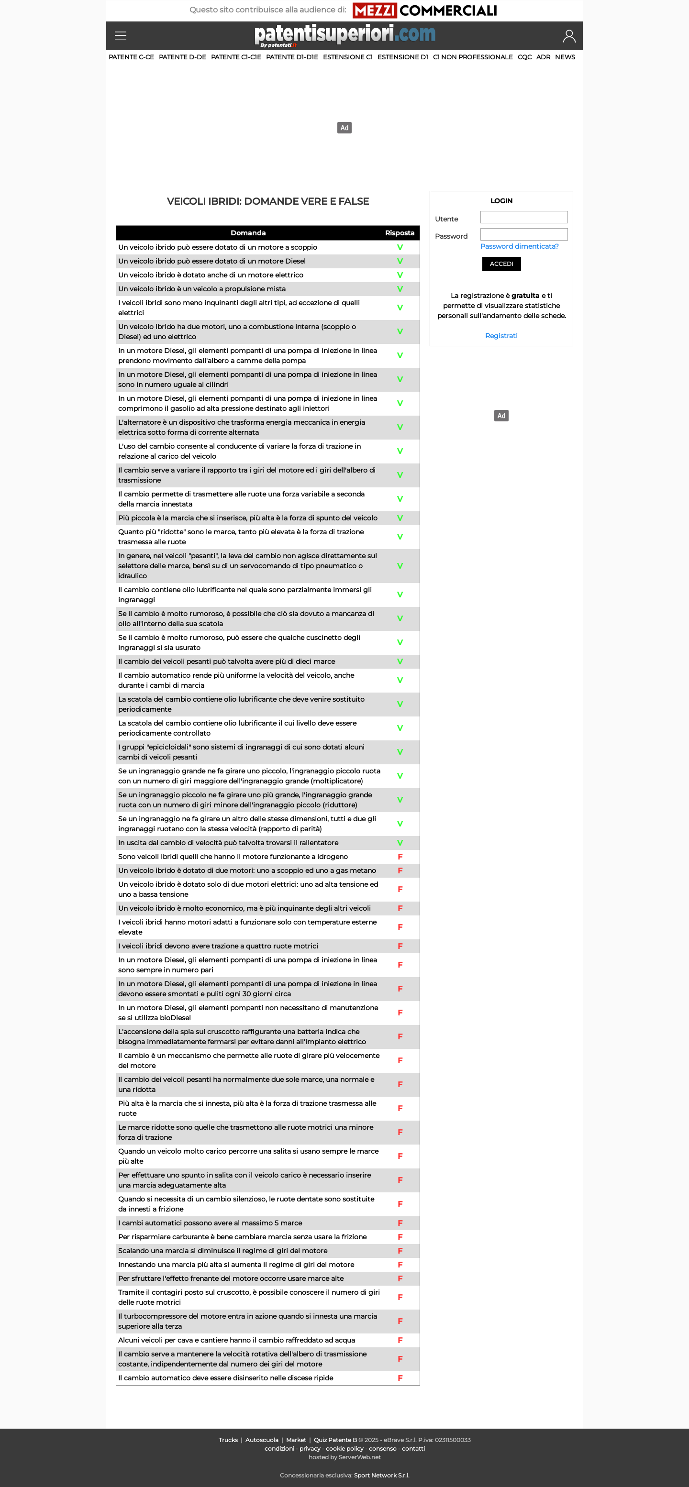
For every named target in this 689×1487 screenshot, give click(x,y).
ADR (543, 57)
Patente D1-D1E (292, 57)
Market (296, 1439)
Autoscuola (261, 1439)
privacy (310, 1448)
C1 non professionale (473, 57)
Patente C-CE (131, 57)
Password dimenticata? (519, 246)
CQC (525, 57)
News (565, 57)
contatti (413, 1448)
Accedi (501, 263)
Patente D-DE (182, 57)
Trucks (228, 1439)
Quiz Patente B (335, 1439)
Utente (446, 219)
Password (451, 236)
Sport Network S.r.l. (382, 1475)
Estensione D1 (403, 57)
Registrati (501, 335)
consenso (383, 1448)
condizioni (279, 1448)
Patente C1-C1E (236, 57)
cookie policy (345, 1448)
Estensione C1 (348, 57)
